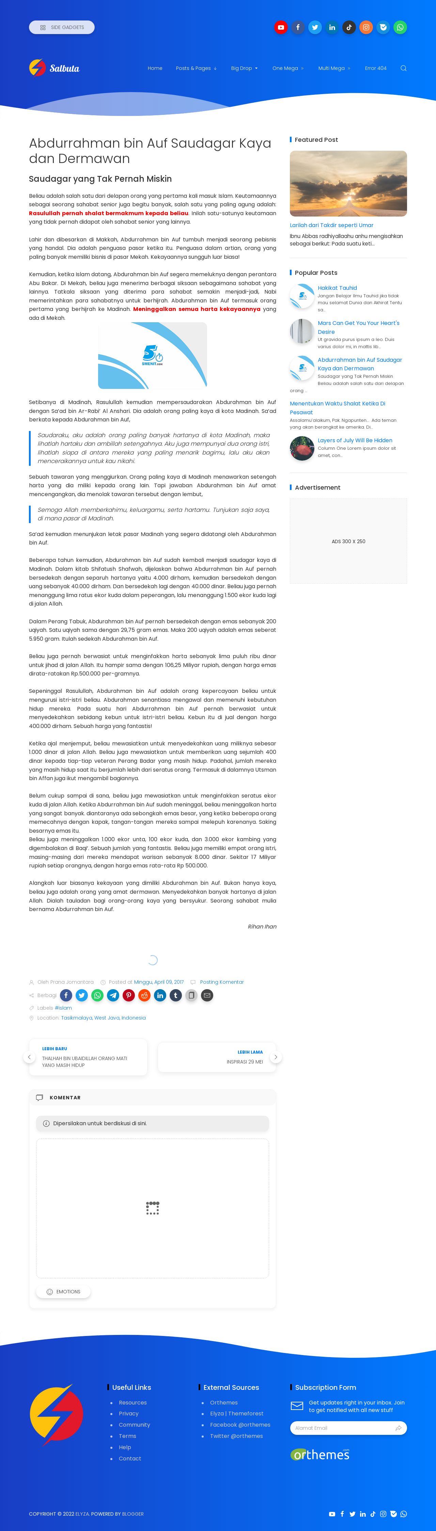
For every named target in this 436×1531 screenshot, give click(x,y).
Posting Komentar (221, 982)
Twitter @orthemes (236, 1436)
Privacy (129, 1413)
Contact (130, 1458)
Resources (133, 1403)
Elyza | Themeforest (237, 1413)
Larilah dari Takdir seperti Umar (332, 225)
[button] (66, 995)
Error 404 (376, 68)
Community (134, 1425)
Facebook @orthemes (240, 1425)
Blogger (133, 1514)
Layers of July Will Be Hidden (355, 440)
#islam (63, 1008)
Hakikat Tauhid (337, 288)
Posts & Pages (197, 68)
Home (155, 68)
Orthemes (224, 1403)
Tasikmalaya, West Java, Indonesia (103, 1017)
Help (125, 1447)
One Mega (288, 68)
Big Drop (245, 68)
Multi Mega (335, 68)
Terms (127, 1436)
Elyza (82, 1514)
